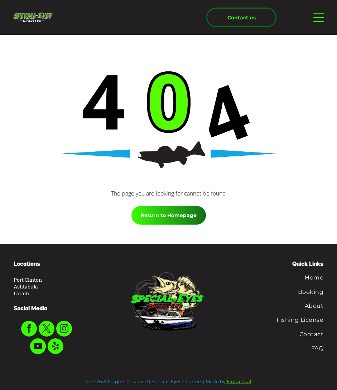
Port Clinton (28, 279)
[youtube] (38, 347)
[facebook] (29, 329)
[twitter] (46, 329)
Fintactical (239, 381)
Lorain (21, 293)
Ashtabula (26, 286)
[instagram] (64, 329)
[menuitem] (273, 278)
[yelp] (55, 347)
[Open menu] (318, 17)
